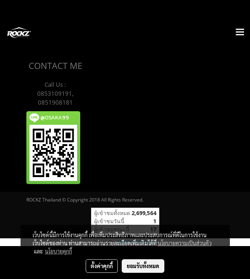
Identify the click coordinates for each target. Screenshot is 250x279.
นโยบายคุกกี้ (58, 251)
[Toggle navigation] (239, 32)
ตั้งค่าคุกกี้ (102, 265)
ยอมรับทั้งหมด (143, 265)
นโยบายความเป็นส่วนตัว (185, 242)
